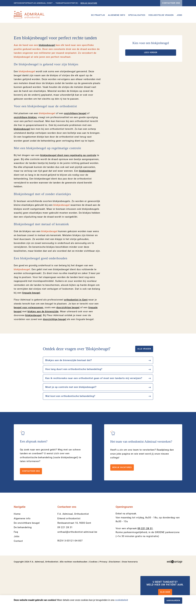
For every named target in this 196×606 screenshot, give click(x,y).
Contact (18, 579)
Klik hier (165, 592)
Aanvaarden (173, 600)
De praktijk (98, 15)
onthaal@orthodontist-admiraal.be (77, 570)
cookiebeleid (121, 600)
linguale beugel (31, 330)
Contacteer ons (171, 3)
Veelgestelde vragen (161, 15)
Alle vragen (144, 387)
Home (17, 551)
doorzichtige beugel (54, 357)
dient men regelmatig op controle (68, 193)
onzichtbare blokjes (25, 155)
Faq (16, 570)
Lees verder (150, 90)
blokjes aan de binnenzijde (43, 349)
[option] (98, 42)
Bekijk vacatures (122, 505)
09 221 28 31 (65, 565)
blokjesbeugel (47, 83)
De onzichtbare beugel (27, 560)
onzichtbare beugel (75, 151)
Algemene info (116, 15)
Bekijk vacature (89, 3)
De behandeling (23, 565)
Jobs (179, 15)
